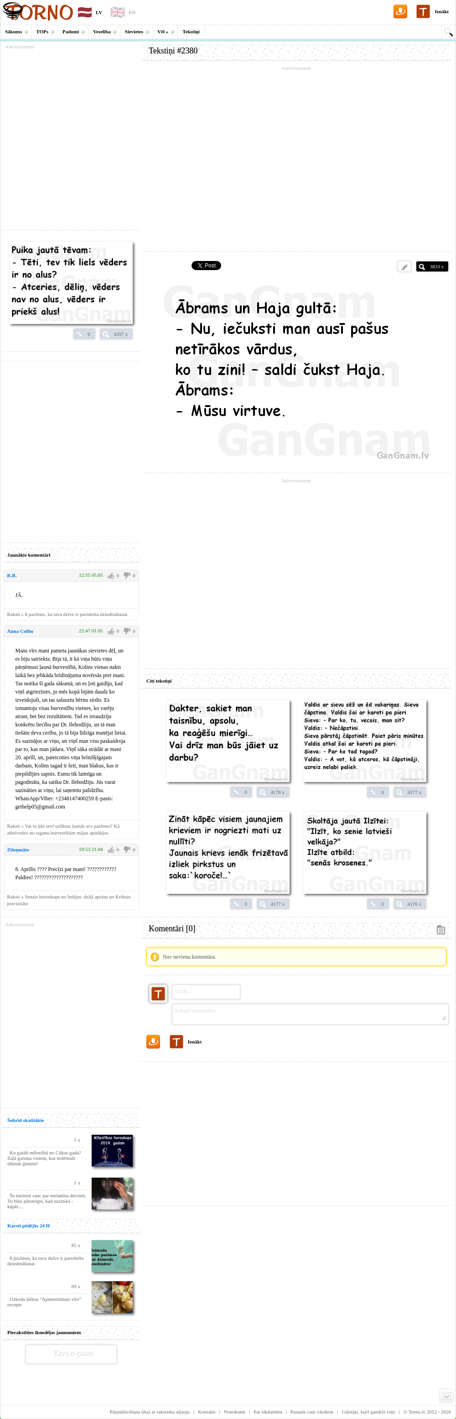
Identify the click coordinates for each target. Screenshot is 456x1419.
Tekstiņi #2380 (173, 50)
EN (132, 12)
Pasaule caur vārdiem (311, 1411)
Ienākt (442, 11)
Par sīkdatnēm (268, 1411)
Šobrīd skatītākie (25, 1120)
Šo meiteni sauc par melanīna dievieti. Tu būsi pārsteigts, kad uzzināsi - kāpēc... (46, 1201)
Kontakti (207, 1411)
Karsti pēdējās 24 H (28, 1225)
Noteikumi (234, 1411)
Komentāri (172, 928)
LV (99, 12)
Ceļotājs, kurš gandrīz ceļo (368, 1411)
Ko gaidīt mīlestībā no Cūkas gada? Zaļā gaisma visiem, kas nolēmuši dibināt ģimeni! (44, 1158)
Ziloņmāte (18, 849)
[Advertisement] (296, 1130)
